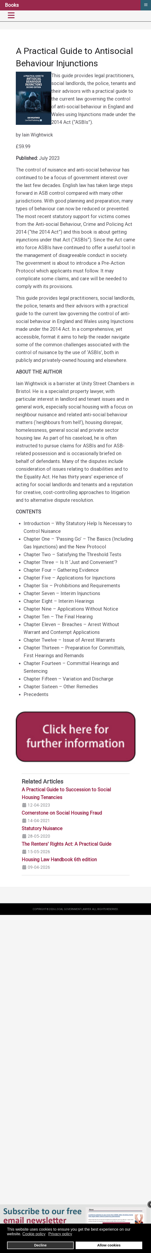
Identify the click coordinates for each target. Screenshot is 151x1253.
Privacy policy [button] (60, 1234)
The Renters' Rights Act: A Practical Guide (66, 844)
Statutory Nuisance (42, 828)
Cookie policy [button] (33, 1234)
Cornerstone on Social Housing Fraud (62, 813)
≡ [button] (146, 5)
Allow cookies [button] (109, 1245)
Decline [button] (40, 1245)
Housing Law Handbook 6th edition (59, 859)
